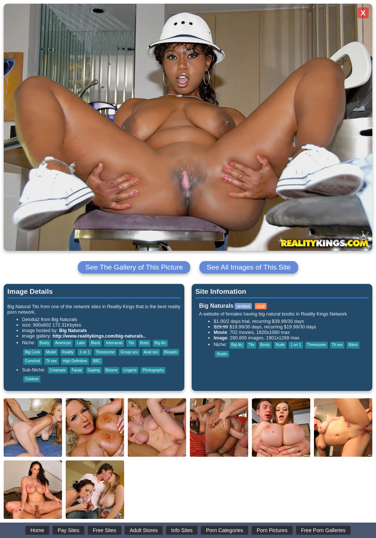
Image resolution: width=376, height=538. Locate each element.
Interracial (114, 343)
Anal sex (151, 352)
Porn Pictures (272, 530)
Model (51, 352)
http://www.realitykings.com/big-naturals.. (99, 336)
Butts (144, 343)
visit (261, 306)
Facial (77, 370)
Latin (81, 343)
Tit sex (51, 361)
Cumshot (32, 361)
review (243, 306)
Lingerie (130, 370)
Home (37, 530)
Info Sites (181, 530)
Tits (131, 343)
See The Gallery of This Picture (134, 267)
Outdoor (32, 379)
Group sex (129, 352)
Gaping (94, 370)
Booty (44, 343)
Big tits (160, 343)
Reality (67, 352)
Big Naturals (73, 330)
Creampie (58, 370)
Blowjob (170, 352)
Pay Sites (68, 530)
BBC (97, 361)
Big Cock (32, 352)
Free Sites (104, 530)
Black (95, 343)
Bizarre (112, 370)
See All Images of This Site (249, 267)
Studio (222, 354)
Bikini (352, 345)
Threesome (105, 352)
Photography (153, 370)
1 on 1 (84, 352)
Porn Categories (224, 530)
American (63, 343)
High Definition (75, 361)
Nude (280, 345)
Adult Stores (144, 530)
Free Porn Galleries (323, 530)
